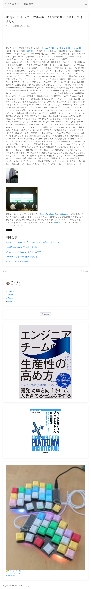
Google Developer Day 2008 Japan (54, 214)
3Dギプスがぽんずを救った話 (18, 261)
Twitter (10, 298)
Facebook (11, 301)
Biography (11, 291)
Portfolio (11, 295)
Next (5, 271)
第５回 (30, 51)
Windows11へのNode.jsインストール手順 (23, 252)
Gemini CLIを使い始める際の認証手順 (22, 256)
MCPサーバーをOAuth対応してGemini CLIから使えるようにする (33, 242)
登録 (57, 222)
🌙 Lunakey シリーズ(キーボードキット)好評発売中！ (13, 573)
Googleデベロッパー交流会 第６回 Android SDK (62, 48)
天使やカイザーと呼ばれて (19, 4)
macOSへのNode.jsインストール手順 (21, 247)
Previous (84, 271)
